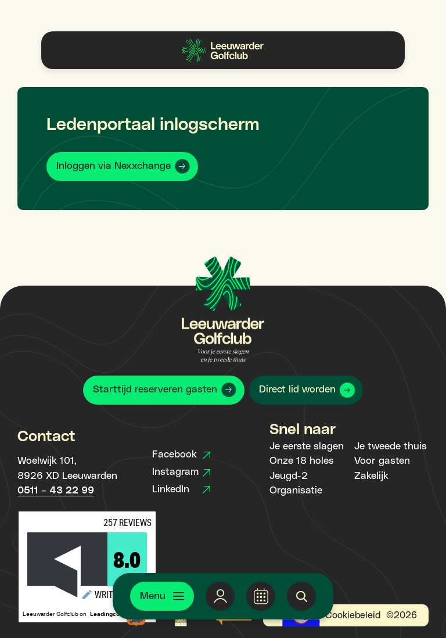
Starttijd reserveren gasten (155, 389)
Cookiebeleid (352, 615)
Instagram (181, 472)
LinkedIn (181, 489)
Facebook (181, 454)
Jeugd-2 (288, 476)
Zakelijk (371, 476)
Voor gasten (382, 461)
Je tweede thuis (390, 446)
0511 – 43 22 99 (55, 490)
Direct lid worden (297, 389)
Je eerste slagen (306, 446)
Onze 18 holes (301, 461)
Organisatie (295, 490)
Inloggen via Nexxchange (113, 166)
